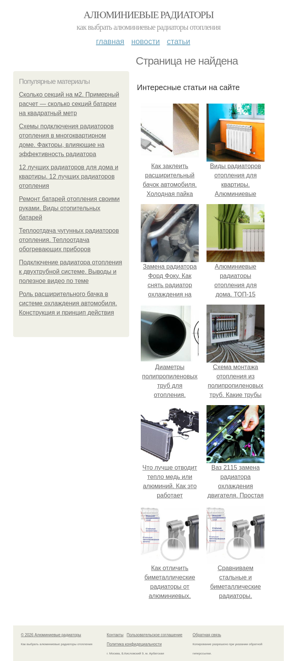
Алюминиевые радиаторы (148, 14)
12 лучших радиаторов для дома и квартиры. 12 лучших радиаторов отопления (68, 176)
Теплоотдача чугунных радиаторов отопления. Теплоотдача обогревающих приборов (69, 239)
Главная (110, 41)
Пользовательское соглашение (155, 635)
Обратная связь (207, 635)
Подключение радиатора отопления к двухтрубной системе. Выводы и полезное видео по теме (70, 271)
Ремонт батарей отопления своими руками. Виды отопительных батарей (69, 208)
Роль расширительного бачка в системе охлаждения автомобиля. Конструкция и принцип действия (68, 303)
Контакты (115, 635)
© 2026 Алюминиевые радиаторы (51, 635)
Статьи (178, 41)
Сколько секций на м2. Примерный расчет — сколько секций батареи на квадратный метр (69, 103)
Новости (145, 41)
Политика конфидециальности (134, 644)
